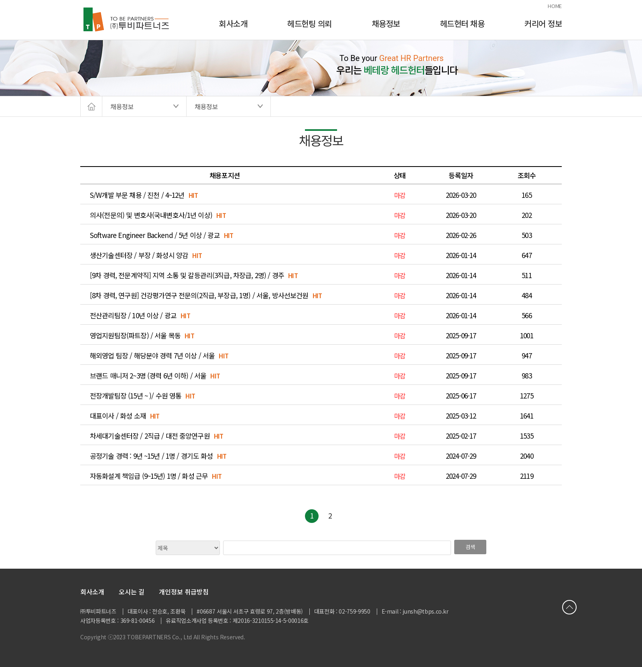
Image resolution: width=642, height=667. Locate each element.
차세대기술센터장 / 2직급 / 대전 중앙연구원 (150, 435)
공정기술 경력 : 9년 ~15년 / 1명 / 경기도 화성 (151, 455)
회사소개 (233, 23)
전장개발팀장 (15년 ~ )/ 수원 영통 (135, 395)
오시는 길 (131, 591)
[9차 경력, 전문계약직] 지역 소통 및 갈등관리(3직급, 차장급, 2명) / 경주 (187, 275)
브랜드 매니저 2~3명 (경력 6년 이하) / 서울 (148, 375)
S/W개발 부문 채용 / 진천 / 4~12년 (137, 195)
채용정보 (386, 23)
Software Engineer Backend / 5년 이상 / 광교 (155, 235)
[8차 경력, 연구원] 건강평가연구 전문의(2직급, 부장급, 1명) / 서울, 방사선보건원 (199, 295)
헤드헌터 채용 (462, 23)
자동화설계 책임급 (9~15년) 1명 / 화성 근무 (149, 476)
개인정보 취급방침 (184, 591)
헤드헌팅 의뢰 (309, 23)
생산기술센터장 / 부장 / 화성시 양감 (139, 255)
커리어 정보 (543, 23)
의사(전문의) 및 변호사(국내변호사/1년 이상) (151, 215)
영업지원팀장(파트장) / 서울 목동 (135, 335)
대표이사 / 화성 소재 (118, 415)
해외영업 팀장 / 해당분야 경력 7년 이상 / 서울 (152, 355)
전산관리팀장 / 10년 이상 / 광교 (133, 315)
